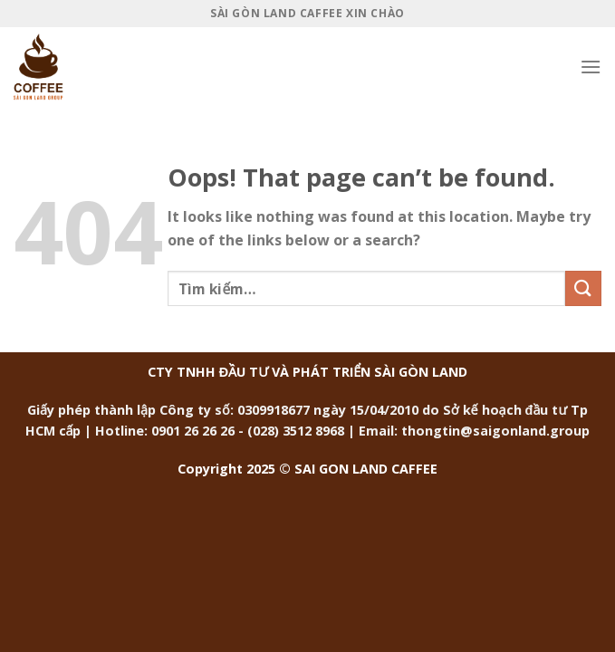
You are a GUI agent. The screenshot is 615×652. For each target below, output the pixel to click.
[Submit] (583, 288)
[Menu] (590, 66)
